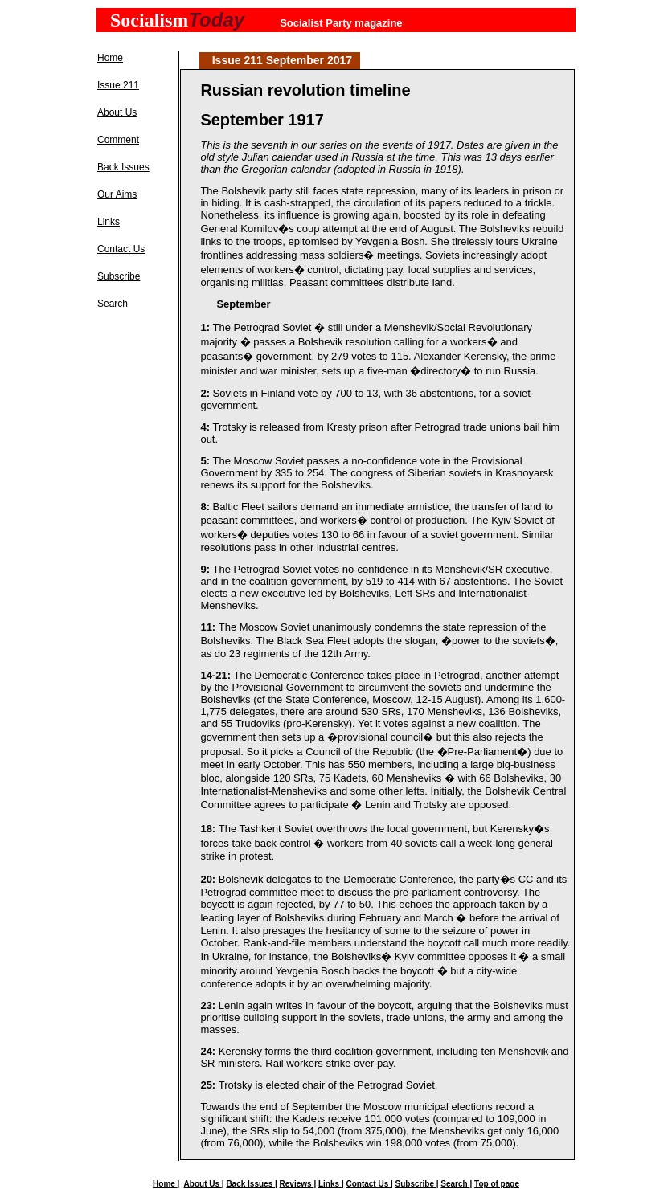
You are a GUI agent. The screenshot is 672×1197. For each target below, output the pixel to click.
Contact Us (121, 249)
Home (110, 57)
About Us (117, 112)
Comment (118, 139)
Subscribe (118, 276)
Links (108, 221)
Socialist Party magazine (341, 23)
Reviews (297, 1183)
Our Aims (117, 194)
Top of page (496, 1183)
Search (112, 303)
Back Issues (123, 167)
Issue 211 (118, 85)
